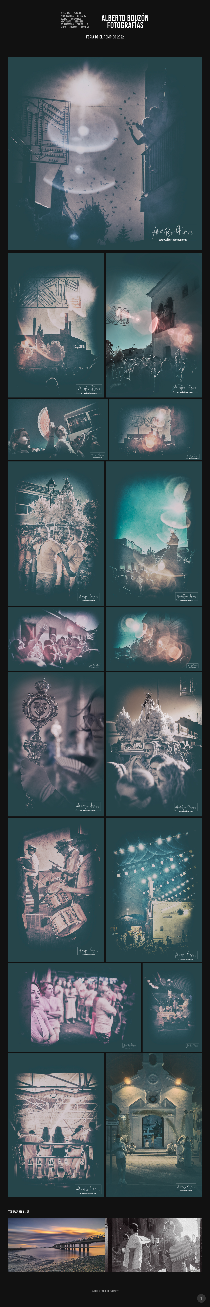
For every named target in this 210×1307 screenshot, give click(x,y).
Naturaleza (75, 18)
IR (87, 24)
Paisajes (77, 12)
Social (64, 18)
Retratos (81, 15)
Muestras (65, 12)
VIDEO (63, 27)
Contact (73, 27)
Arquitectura (67, 15)
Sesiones (79, 21)
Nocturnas (66, 21)
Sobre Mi (85, 27)
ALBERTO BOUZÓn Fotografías (125, 21)
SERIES (80, 24)
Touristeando (67, 24)
